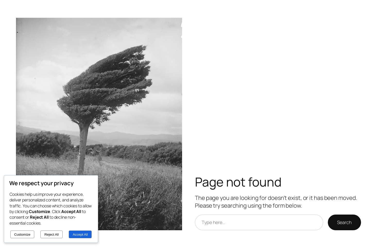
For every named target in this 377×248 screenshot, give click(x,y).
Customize (22, 234)
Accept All (80, 234)
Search (344, 222)
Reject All (51, 234)
